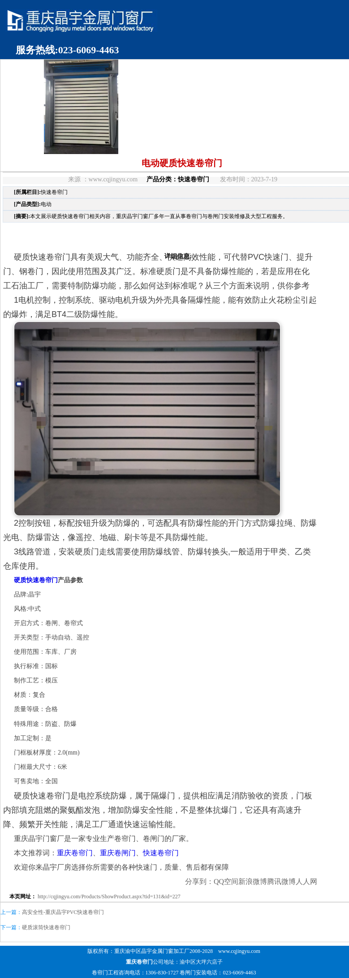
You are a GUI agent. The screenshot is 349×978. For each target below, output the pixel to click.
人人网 (306, 881)
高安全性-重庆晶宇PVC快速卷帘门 (63, 912)
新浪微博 (252, 881)
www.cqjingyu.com (239, 951)
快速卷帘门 (193, 179)
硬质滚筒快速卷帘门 (46, 927)
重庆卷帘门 (75, 853)
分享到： (199, 881)
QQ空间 (226, 881)
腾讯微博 (281, 881)
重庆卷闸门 (118, 853)
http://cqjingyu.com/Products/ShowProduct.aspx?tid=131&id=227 (109, 896)
